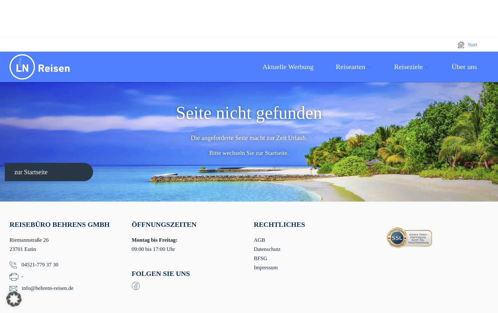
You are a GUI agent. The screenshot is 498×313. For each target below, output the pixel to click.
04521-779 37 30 (40, 265)
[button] (14, 299)
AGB (259, 240)
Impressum (266, 268)
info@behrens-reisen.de (47, 288)
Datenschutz (267, 249)
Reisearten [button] (354, 67)
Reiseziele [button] (411, 67)
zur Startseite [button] (31, 172)
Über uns (464, 67)
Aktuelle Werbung (287, 67)
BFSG (260, 258)
